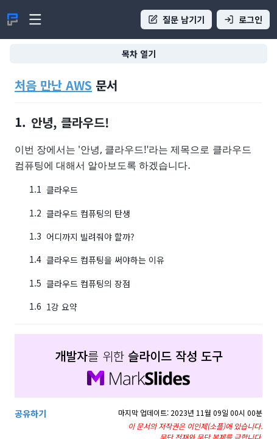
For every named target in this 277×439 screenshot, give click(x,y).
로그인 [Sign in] (243, 19)
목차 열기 (139, 54)
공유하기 (30, 413)
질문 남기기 (176, 19)
